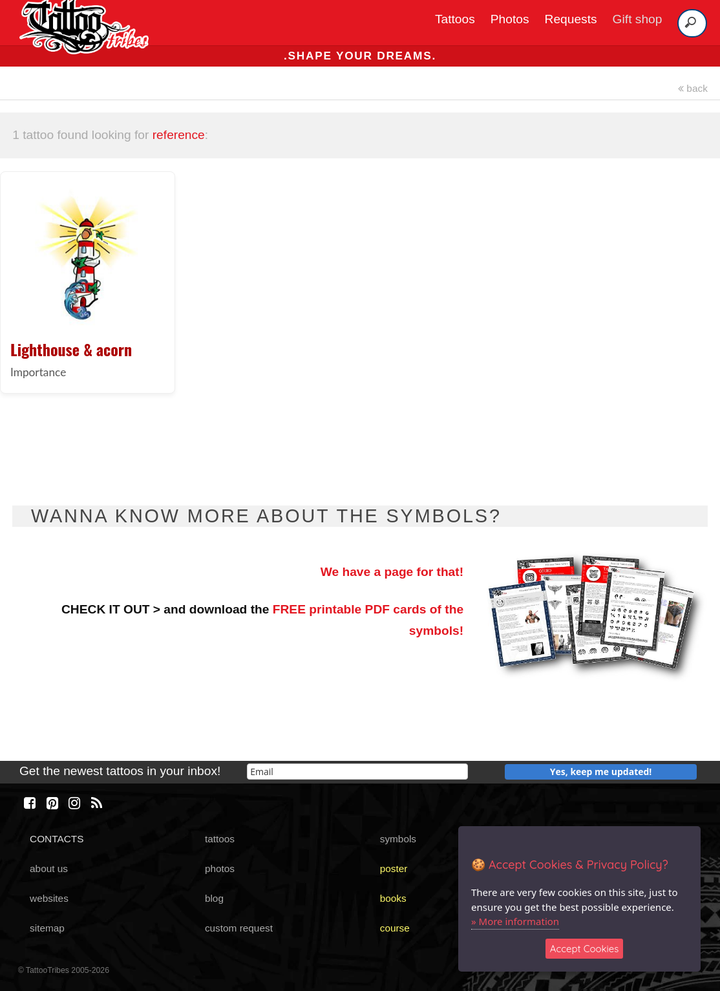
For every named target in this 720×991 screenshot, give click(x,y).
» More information (515, 921)
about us (49, 868)
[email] (357, 771)
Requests (571, 19)
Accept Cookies (584, 949)
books (393, 898)
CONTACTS (56, 838)
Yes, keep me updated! (601, 771)
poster (394, 868)
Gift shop (637, 19)
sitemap (47, 927)
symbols (398, 838)
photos (220, 868)
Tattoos (455, 19)
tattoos (220, 838)
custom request (239, 927)
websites (49, 898)
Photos (510, 19)
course (395, 927)
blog (214, 898)
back (693, 88)
